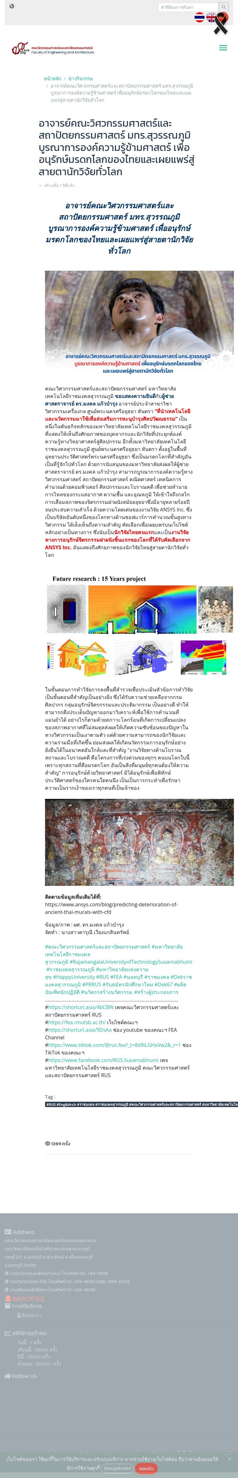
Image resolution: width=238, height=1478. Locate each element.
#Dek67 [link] (164, 984)
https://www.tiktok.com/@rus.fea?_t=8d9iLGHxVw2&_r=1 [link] (114, 1045)
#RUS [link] (102, 976)
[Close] (229, 1459)
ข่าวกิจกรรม (80, 78)
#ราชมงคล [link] (156, 976)
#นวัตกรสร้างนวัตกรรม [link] (107, 992)
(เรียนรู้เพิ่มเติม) (117, 1468)
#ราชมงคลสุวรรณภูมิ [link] (70, 969)
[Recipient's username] (188, 7)
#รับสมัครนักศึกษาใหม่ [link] (127, 984)
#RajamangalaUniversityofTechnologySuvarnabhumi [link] (131, 961)
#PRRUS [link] (91, 984)
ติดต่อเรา (29, 1324)
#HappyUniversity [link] (74, 976)
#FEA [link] (116, 976)
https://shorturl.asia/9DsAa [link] (79, 1029)
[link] (103, 1060)
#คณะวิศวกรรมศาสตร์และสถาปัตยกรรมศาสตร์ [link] (97, 946)
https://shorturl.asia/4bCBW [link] (81, 1007)
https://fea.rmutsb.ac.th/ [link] (77, 1022)
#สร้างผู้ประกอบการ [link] (157, 992)
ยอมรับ (146, 1468)
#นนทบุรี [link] (133, 976)
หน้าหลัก (52, 78)
